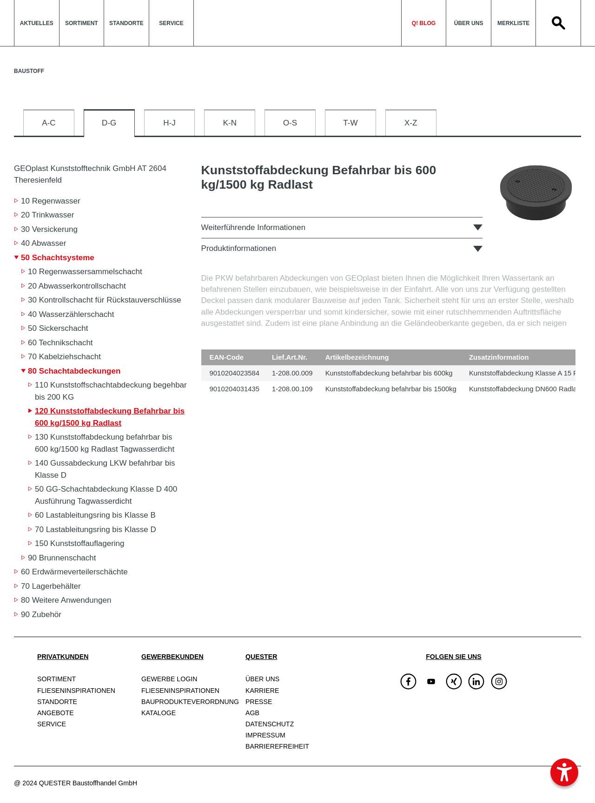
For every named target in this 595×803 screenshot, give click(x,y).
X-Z (410, 122)
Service (171, 23)
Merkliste (513, 23)
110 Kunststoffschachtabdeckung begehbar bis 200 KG (111, 391)
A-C (48, 122)
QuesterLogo (297, 23)
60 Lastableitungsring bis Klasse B (95, 515)
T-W (350, 122)
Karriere (262, 690)
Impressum (265, 735)
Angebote (55, 713)
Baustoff (29, 71)
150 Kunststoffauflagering (80, 543)
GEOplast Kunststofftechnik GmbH (90, 174)
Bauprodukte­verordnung (190, 701)
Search (558, 23)
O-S (290, 122)
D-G (109, 122)
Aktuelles (36, 23)
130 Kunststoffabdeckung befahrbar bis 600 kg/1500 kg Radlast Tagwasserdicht (104, 443)
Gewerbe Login (169, 679)
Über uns (468, 23)
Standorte (126, 23)
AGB (252, 713)
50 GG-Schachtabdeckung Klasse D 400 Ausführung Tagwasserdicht (106, 495)
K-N (230, 122)
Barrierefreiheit (277, 746)
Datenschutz (269, 724)
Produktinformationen (239, 248)
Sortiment (81, 23)
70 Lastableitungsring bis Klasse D (95, 529)
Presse (258, 701)
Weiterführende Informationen (253, 227)
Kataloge (158, 713)
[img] (431, 681)
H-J (169, 122)
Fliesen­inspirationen (76, 690)
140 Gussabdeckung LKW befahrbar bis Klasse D (105, 469)
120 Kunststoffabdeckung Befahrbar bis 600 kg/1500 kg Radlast (110, 417)
